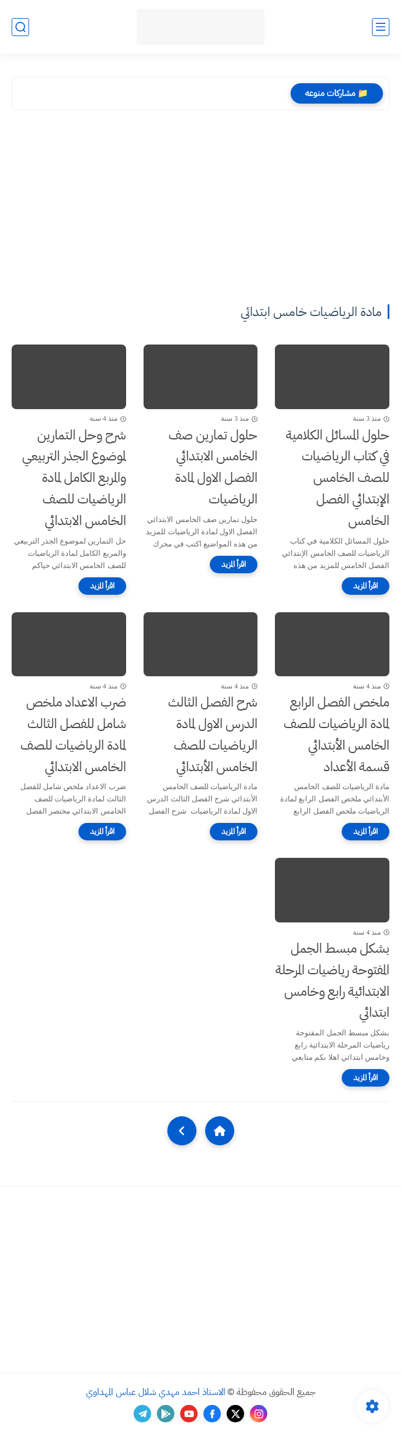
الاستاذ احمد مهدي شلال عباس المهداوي (155, 1392)
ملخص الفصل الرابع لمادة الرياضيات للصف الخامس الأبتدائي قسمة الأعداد (336, 734)
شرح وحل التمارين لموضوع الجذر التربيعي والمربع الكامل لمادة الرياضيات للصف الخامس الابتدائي (74, 478)
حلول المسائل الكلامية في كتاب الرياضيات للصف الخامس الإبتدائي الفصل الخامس (337, 478)
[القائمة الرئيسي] (380, 27)
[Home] (219, 1130)
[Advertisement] (200, 214)
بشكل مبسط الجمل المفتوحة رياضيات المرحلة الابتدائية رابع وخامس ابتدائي (332, 980)
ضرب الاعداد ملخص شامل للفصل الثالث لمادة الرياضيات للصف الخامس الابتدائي (73, 734)
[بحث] (20, 27)
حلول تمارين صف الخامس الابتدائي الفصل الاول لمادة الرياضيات (213, 467)
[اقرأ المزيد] (365, 586)
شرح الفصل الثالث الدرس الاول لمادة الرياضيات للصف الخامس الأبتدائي (212, 734)
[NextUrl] (181, 1130)
